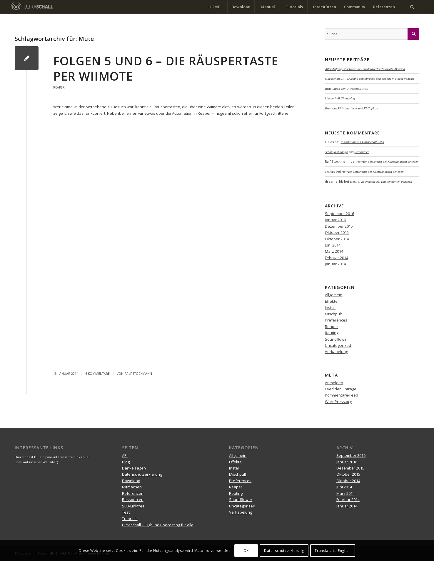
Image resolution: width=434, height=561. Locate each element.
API (125, 455)
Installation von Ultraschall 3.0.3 (346, 88)
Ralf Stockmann (138, 374)
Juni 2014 (332, 245)
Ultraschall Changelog (340, 98)
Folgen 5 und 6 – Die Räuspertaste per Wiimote (165, 68)
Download (131, 480)
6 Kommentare (97, 374)
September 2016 (339, 213)
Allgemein (333, 294)
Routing (331, 332)
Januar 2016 (335, 219)
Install (330, 307)
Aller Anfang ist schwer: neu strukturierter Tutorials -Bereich (365, 69)
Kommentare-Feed (341, 395)
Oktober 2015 (337, 232)
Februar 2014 (336, 257)
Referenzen (132, 493)
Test (126, 512)
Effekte (331, 301)
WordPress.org (338, 401)
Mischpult (333, 314)
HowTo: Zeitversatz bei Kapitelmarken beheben (387, 161)
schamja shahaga (336, 152)
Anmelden (334, 382)
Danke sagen (134, 468)
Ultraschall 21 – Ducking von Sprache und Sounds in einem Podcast (369, 78)
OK (246, 550)
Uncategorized (338, 345)
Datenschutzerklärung (142, 474)
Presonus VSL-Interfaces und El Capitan (351, 108)
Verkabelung (336, 351)
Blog (126, 462)
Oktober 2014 (337, 239)
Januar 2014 (335, 264)
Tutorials (130, 518)
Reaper (59, 87)
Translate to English (332, 550)
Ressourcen (362, 152)
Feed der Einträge (340, 389)
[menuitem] (214, 7)
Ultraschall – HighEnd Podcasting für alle (157, 524)
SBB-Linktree (133, 506)
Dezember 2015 (339, 226)
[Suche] (412, 7)
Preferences (336, 320)
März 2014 (334, 251)
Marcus (330, 171)
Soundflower (336, 339)
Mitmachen (132, 487)
